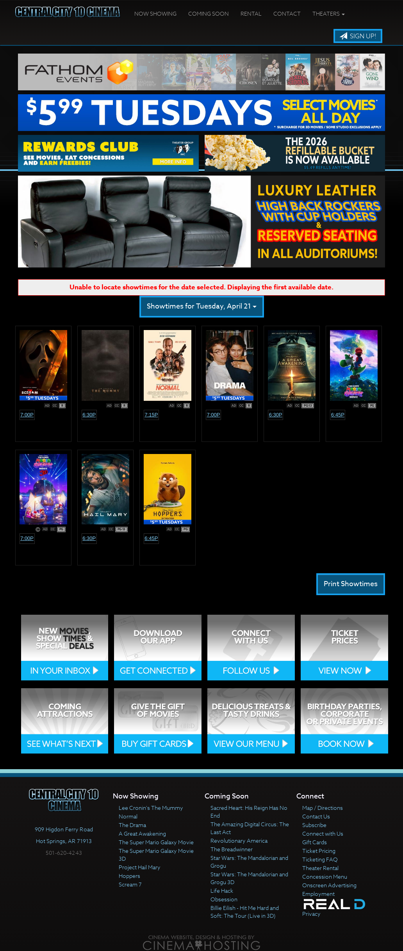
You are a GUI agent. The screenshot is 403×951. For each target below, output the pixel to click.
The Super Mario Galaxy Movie (156, 842)
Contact (287, 13)
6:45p (337, 415)
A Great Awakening (142, 833)
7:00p (27, 415)
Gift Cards (314, 842)
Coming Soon (208, 13)
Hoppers (129, 875)
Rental (251, 13)
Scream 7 (130, 884)
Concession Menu (324, 876)
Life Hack (221, 890)
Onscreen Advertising (329, 885)
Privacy (311, 913)
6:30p (89, 415)
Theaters (328, 13)
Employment (318, 893)
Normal (128, 816)
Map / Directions (322, 807)
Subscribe (314, 825)
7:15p (151, 415)
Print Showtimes (351, 584)
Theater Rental (320, 868)
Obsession (223, 899)
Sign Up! (357, 36)
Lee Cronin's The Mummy (151, 807)
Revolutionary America (238, 840)
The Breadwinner (231, 849)
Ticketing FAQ (320, 859)
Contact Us (316, 816)
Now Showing (155, 13)
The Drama (132, 825)
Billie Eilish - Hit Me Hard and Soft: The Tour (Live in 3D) (244, 911)
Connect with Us (322, 833)
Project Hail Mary (139, 867)
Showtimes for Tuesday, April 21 (202, 306)
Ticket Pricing (318, 850)
